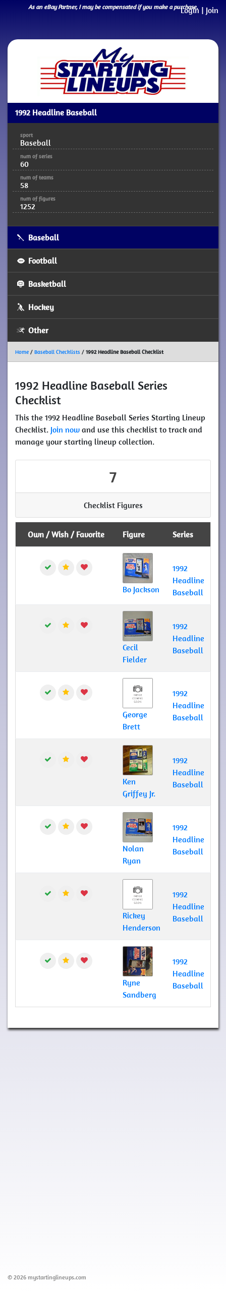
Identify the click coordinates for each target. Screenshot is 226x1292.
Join (212, 10)
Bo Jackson (141, 589)
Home (22, 351)
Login (190, 10)
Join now (65, 429)
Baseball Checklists (57, 351)
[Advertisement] (113, 1149)
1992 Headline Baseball (188, 580)
